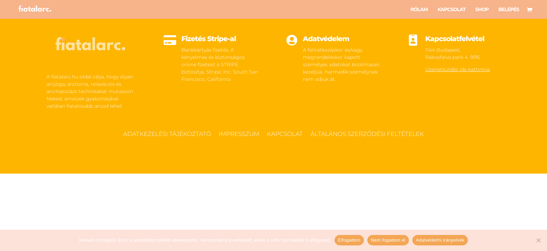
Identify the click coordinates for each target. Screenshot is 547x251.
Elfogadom (349, 240)
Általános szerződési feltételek (367, 134)
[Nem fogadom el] (538, 240)
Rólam (419, 10)
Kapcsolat (451, 10)
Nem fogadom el (388, 240)
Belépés (509, 10)
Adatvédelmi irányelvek (440, 240)
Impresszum (239, 134)
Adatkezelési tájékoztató (167, 134)
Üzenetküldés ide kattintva (457, 69)
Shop (481, 10)
